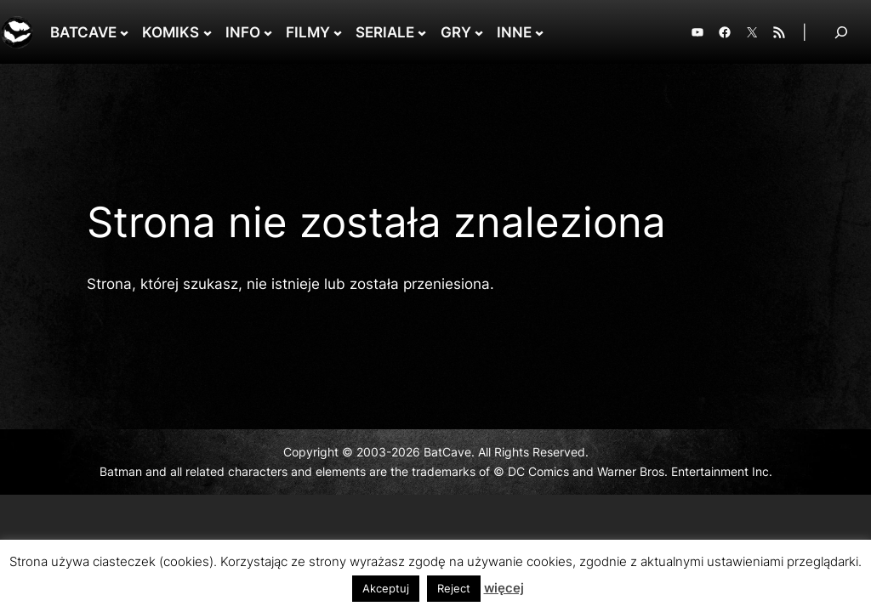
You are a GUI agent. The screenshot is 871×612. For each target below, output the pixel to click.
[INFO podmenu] (268, 32)
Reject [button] (453, 588)
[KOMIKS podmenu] (207, 32)
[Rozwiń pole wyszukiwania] (841, 32)
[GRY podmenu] (479, 32)
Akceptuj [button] (385, 588)
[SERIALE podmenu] (422, 32)
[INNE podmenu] (539, 32)
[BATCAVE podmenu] (124, 32)
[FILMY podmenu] (337, 32)
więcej (504, 588)
